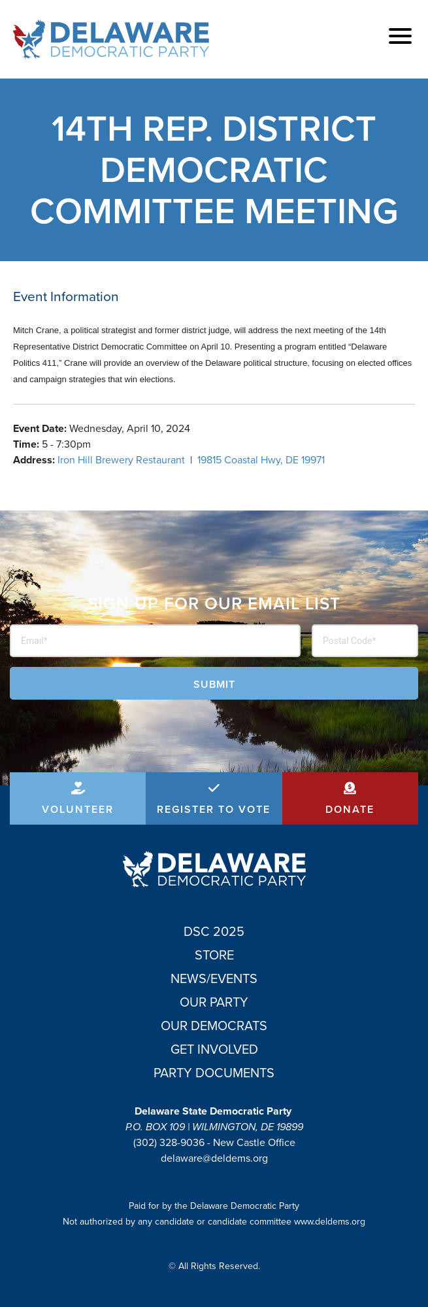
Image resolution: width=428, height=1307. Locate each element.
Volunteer (78, 809)
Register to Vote (214, 809)
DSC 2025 (214, 931)
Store (214, 955)
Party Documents (214, 1073)
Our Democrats (214, 1025)
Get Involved (214, 1049)
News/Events (214, 978)
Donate (349, 809)
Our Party (214, 1002)
